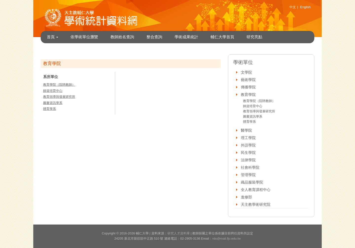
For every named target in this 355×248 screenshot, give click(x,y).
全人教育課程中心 (255, 189)
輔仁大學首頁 (222, 37)
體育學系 (49, 109)
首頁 (52, 37)
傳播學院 (248, 87)
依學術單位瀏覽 (84, 37)
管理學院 (248, 175)
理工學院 (248, 138)
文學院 (246, 72)
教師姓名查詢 (122, 37)
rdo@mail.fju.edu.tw (226, 238)
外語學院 (248, 145)
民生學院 (248, 152)
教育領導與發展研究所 (59, 97)
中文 (292, 7)
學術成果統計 (186, 37)
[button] (237, 72)
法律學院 (248, 160)
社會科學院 (250, 167)
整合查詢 (154, 37)
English (305, 7)
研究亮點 (254, 37)
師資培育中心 (52, 91)
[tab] (271, 72)
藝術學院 (248, 80)
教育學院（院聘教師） (59, 84)
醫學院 (246, 130)
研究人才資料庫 (178, 233)
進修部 (246, 197)
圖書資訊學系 (52, 103)
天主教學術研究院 (255, 204)
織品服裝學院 (252, 182)
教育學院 (248, 94)
